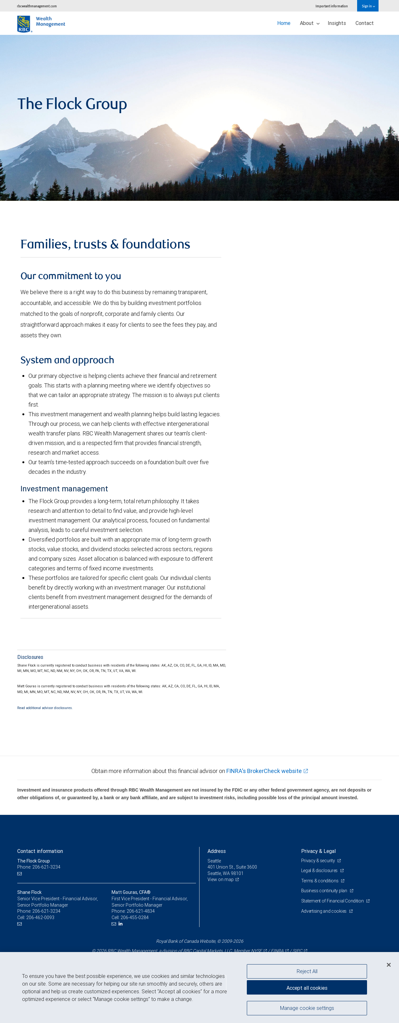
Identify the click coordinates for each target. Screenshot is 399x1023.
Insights (337, 23)
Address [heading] (216, 851)
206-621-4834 (141, 911)
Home (283, 23)
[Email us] (20, 874)
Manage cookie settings (307, 1008)
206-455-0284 (135, 917)
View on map (220, 879)
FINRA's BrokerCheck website (264, 771)
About (310, 23)
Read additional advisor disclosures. (45, 708)
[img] (199, 118)
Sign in (368, 6)
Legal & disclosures (320, 870)
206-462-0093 (40, 917)
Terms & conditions (320, 881)
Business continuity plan (324, 891)
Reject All (307, 971)
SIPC (297, 951)
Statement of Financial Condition (333, 901)
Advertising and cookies (324, 911)
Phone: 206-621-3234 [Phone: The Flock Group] (38, 867)
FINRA (277, 951)
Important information (332, 6)
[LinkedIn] (121, 924)
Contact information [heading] (40, 851)
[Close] (389, 965)
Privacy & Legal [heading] (318, 851)
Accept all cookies (306, 988)
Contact (365, 23)
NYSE (256, 951)
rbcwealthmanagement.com (37, 6)
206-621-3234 (46, 911)
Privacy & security (318, 860)
